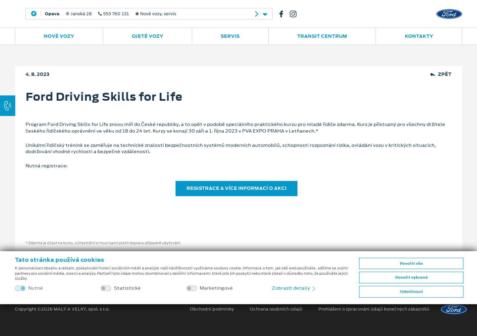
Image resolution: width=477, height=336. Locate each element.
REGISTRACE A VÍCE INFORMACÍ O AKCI (236, 188)
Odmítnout (411, 291)
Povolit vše (411, 263)
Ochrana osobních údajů (276, 309)
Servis (230, 36)
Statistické (127, 288)
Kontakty (419, 36)
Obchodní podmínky (212, 309)
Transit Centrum (322, 36)
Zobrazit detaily (294, 288)
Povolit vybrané (411, 277)
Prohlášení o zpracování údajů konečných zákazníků (373, 309)
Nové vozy (59, 36)
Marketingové (216, 288)
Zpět (440, 74)
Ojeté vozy (147, 36)
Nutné (35, 288)
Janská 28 (110, 14)
